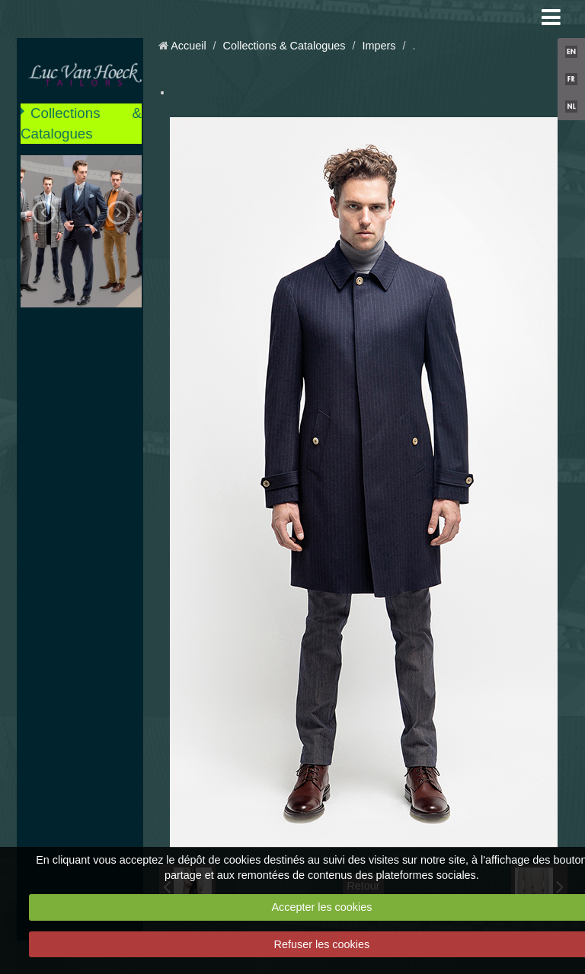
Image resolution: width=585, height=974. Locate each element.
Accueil (188, 46)
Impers (378, 46)
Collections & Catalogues (81, 123)
